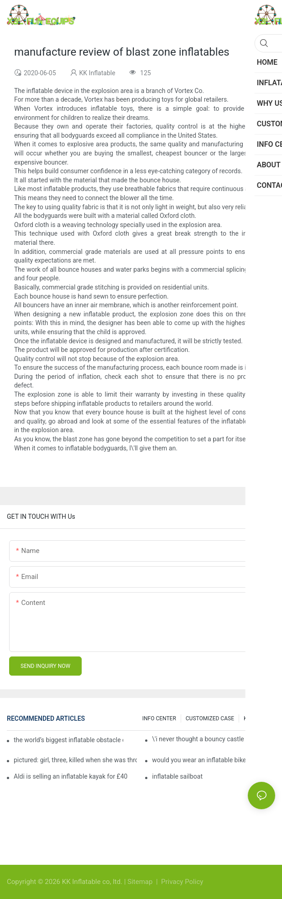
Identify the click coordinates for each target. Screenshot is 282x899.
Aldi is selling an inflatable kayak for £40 (70, 776)
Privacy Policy (182, 882)
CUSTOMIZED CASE (210, 718)
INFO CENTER (159, 718)
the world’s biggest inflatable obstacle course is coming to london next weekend (68, 740)
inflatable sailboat (177, 776)
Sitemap (140, 882)
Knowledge (257, 718)
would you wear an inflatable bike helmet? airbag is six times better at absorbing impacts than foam (213, 760)
